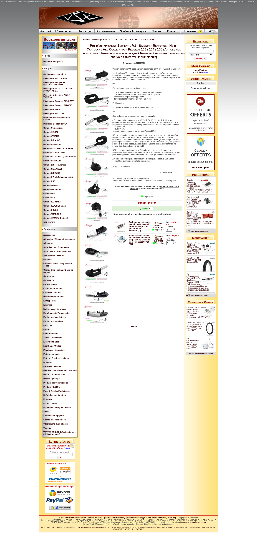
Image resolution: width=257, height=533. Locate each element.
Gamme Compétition (53, 128)
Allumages (48, 243)
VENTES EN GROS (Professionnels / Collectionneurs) (59, 433)
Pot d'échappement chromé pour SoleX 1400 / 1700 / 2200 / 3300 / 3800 (193, 343)
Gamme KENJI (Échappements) (58, 177)
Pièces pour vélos (51, 109)
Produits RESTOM (51, 387)
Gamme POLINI (50, 210)
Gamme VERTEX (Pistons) (55, 218)
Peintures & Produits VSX (55, 124)
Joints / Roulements (52, 338)
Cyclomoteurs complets (54, 74)
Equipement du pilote (53, 321)
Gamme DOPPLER (52, 161)
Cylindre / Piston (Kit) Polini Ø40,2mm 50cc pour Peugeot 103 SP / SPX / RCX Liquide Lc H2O (194, 248)
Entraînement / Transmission (56, 313)
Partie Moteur (149, 40)
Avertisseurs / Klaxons (53, 255)
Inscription (198, 72)
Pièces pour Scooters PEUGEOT (58, 101)
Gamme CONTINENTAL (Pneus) (58, 148)
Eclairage (47, 305)
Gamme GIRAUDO (51, 173)
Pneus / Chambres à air (54, 375)
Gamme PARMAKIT (52, 202)
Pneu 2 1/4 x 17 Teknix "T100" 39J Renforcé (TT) (194, 260)
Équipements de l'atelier (54, 317)
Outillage (47, 362)
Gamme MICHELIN (52, 189)
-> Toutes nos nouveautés (197, 295)
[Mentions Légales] (134, 518)
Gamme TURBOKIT (52, 214)
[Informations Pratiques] (114, 518)
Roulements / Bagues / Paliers (57, 407)
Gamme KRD (49, 181)
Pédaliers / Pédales (52, 366)
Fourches (47, 325)
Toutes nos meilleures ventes (200, 354)
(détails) (67, 448)
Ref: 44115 (158, 241)
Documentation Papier (53, 297)
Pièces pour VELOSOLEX (55, 78)
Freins (46, 329)
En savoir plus (200, 167)
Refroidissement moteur (54, 395)
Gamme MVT (49, 193)
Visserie (47, 428)
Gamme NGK (49, 198)
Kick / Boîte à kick (51, 342)
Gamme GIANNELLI (52, 169)
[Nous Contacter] (95, 518)
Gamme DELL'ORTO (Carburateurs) (60, 157)
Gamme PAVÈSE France (54, 206)
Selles (46, 411)
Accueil (86, 40)
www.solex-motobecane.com (193, 522)
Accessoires (49, 235)
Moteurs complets (51, 354)
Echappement (49, 301)
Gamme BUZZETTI (52, 144)
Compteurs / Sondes (52, 288)
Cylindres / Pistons (52, 292)
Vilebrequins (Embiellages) (55, 424)
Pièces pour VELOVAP (53, 113)
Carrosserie (48, 280)
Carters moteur (50, 284)
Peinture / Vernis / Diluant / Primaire (60, 370)
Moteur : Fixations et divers (56, 358)
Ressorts (47, 399)
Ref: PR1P (158, 228)
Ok (60, 457)
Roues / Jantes (50, 403)
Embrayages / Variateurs (54, 309)
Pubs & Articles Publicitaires (56, 391)
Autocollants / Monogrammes (57, 251)
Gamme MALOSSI (51, 185)
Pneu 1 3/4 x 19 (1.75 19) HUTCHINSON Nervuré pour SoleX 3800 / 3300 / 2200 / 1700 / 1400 (195, 326)
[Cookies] (172, 518)
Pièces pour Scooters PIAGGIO (57, 105)
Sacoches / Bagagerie (53, 416)
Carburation (48, 276)
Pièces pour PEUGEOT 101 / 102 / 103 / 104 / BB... (116, 40)
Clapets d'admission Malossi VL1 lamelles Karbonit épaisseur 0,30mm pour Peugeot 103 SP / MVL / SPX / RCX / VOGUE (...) (199, 186)
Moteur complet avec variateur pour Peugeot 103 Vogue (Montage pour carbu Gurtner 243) (194, 202)
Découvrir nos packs (53, 61)
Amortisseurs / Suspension (56, 247)
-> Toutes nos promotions (197, 231)
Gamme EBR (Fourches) (54, 165)
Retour (134, 326)
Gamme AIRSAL (50, 132)
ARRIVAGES (49, 222)
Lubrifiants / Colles (52, 346)
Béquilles (47, 259)
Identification (201, 70)
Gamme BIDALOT (51, 140)
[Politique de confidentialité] (155, 518)
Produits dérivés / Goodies (55, 383)
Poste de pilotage (51, 379)
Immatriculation (50, 334)
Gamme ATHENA (51, 136)
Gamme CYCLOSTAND (54, 152)
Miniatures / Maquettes (54, 350)
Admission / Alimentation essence (59, 239)
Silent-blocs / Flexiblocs (54, 420)
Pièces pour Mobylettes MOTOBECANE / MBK (54, 83)
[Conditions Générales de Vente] (73, 518)
